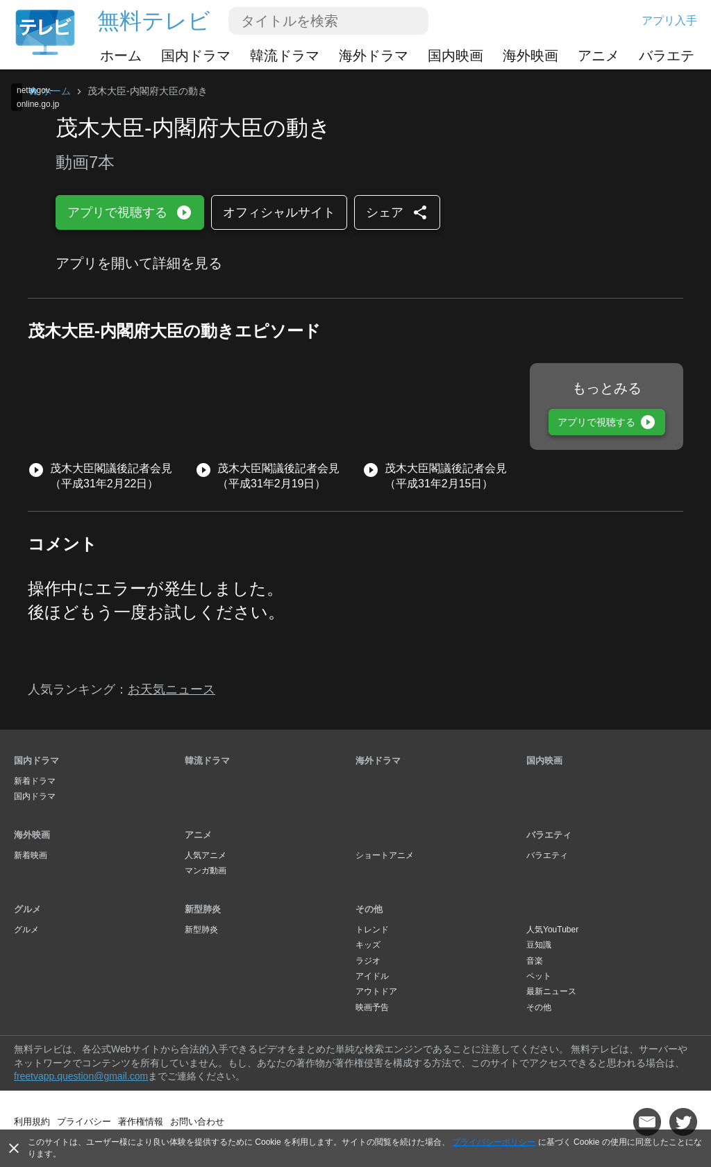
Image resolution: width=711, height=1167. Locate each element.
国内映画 (455, 55)
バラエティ (673, 55)
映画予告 (372, 1007)
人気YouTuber (552, 929)
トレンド (372, 929)
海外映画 (530, 55)
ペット (538, 976)
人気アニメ (205, 855)
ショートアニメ (385, 855)
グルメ (27, 909)
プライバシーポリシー (493, 1142)
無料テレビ (153, 20)
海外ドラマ (373, 55)
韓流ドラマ (284, 55)
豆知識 (538, 945)
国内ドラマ (196, 55)
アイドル (372, 976)
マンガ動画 (205, 870)
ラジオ (368, 961)
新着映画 (30, 855)
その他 (369, 909)
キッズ (368, 945)
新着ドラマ (35, 781)
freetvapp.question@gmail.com (81, 1076)
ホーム (121, 55)
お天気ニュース (171, 689)
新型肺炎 (203, 909)
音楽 (534, 961)
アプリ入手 (669, 20)
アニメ (598, 55)
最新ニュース (551, 991)
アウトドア (376, 991)
